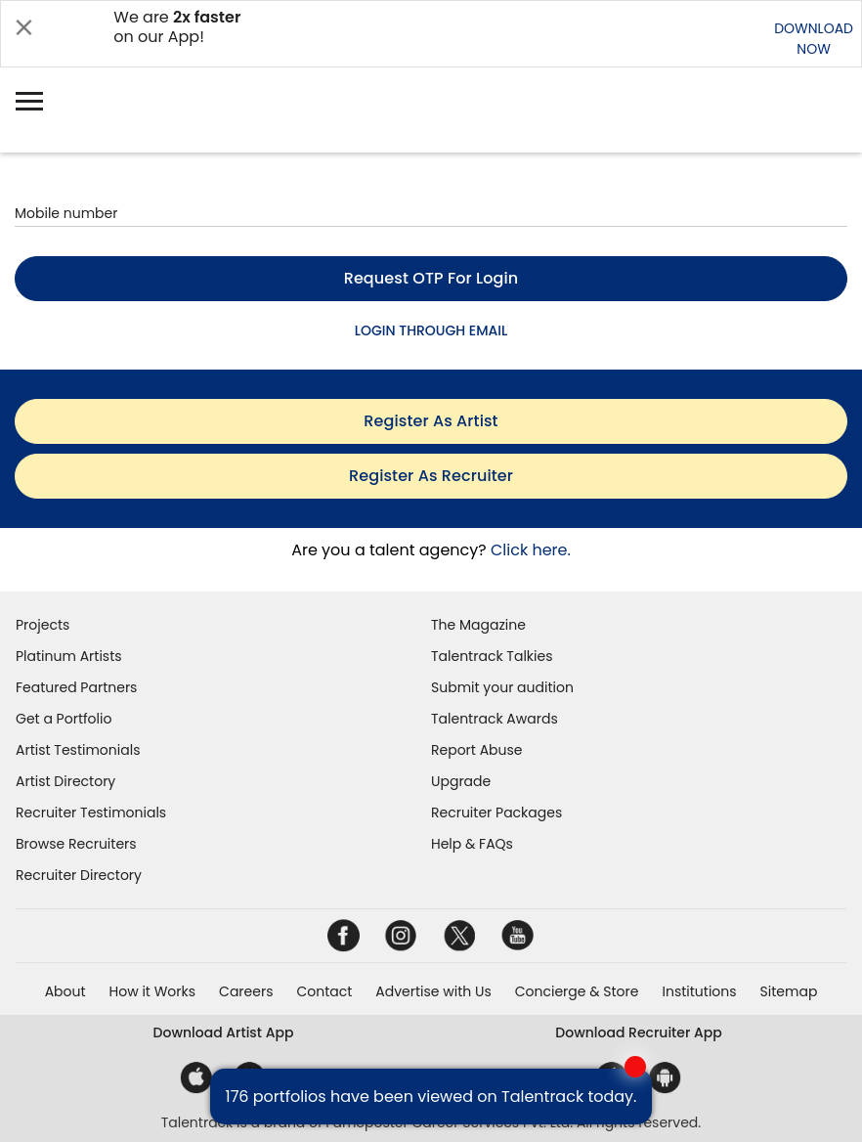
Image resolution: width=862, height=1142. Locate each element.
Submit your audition (502, 687)
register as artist (430, 421)
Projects (42, 625)
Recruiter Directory (79, 875)
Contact (324, 991)
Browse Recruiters (76, 844)
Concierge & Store (577, 991)
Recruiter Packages (496, 812)
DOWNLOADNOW (813, 39)
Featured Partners (76, 687)
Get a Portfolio (63, 718)
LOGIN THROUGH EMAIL (431, 330)
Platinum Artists (69, 656)
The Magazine (478, 625)
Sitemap (789, 991)
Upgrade (461, 781)
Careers (246, 991)
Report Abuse (477, 750)
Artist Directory (65, 781)
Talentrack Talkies (491, 656)
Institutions (699, 991)
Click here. (531, 550)
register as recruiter (431, 475)
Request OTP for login (431, 278)
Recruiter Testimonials (91, 812)
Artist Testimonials (78, 750)
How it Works (152, 991)
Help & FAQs (472, 844)
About (65, 991)
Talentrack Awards (494, 718)
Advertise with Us (433, 991)
